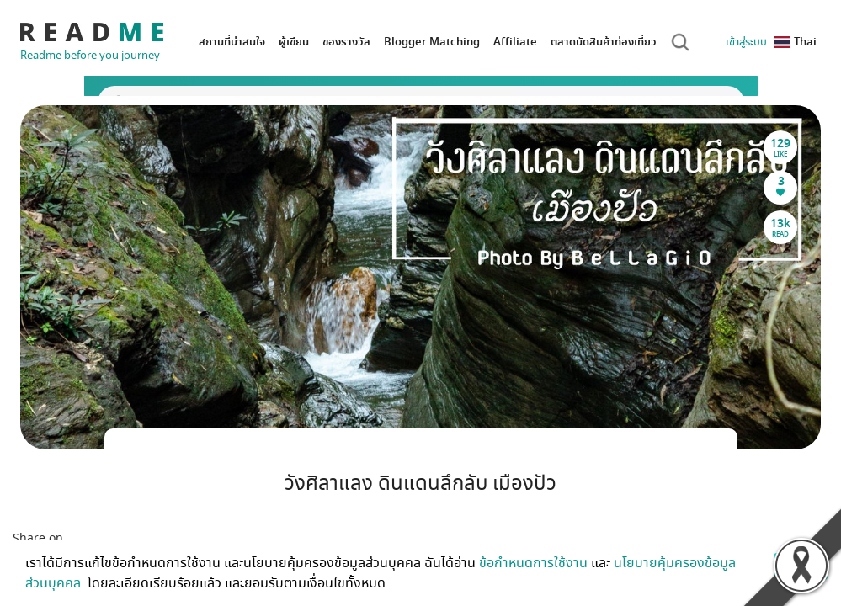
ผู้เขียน (294, 42)
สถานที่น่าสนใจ (232, 42)
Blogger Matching (432, 42)
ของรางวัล (346, 42)
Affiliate (515, 42)
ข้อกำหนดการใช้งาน (533, 563)
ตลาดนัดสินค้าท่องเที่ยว (604, 42)
